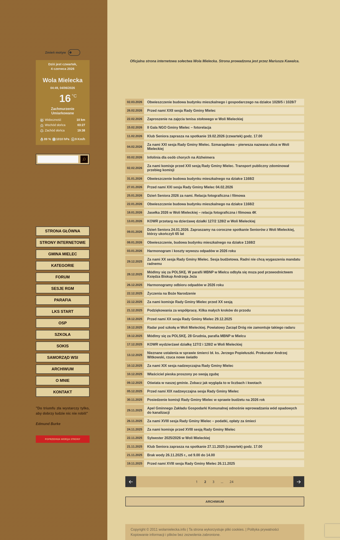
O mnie (63, 380)
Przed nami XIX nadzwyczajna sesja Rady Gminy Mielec (193, 391)
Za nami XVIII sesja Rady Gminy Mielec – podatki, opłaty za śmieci (201, 421)
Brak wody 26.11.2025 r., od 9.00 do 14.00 (181, 455)
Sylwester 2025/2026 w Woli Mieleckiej (178, 438)
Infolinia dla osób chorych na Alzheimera (181, 157)
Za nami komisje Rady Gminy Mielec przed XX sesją (189, 302)
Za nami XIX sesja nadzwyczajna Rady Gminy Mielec (190, 366)
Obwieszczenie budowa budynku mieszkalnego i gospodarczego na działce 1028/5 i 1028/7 (221, 102)
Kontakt (62, 392)
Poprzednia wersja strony (62, 439)
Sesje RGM (62, 288)
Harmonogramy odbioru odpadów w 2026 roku (185, 285)
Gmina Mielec (62, 254)
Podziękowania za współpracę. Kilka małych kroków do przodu (199, 310)
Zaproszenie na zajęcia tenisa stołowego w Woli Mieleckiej (195, 119)
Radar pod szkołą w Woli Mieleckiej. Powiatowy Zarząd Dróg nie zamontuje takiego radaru (221, 327)
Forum (63, 277)
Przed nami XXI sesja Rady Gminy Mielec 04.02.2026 (190, 187)
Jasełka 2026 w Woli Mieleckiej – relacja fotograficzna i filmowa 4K (202, 212)
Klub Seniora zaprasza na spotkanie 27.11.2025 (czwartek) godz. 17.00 (204, 446)
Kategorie (62, 265)
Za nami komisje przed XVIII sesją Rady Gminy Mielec (191, 429)
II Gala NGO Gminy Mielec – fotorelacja (179, 127)
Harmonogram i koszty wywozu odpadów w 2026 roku (191, 251)
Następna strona (298, 481)
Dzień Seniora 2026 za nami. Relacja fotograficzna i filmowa (196, 195)
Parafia (62, 300)
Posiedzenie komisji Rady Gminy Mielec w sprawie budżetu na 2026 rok (206, 400)
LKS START (63, 311)
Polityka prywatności (263, 529)
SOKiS (63, 346)
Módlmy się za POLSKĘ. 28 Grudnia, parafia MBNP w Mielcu (196, 336)
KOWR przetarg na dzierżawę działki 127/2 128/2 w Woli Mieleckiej (201, 221)
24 (232, 480)
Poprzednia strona (130, 481)
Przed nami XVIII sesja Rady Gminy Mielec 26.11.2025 (191, 463)
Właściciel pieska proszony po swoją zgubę (183, 374)
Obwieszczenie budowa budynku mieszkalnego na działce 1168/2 (200, 179)
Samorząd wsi (62, 357)
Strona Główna (62, 231)
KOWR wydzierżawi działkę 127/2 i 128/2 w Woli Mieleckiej (194, 344)
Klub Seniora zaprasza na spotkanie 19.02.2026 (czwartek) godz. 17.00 (204, 136)
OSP (63, 323)
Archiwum (63, 369)
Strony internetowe (63, 242)
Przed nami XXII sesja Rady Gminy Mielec (181, 110)
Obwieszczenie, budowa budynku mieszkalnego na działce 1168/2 (201, 242)
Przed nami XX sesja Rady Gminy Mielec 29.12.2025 (189, 319)
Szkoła (63, 334)
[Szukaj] (84, 159)
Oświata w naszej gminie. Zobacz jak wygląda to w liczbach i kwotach (204, 383)
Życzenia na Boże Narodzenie (171, 293)
